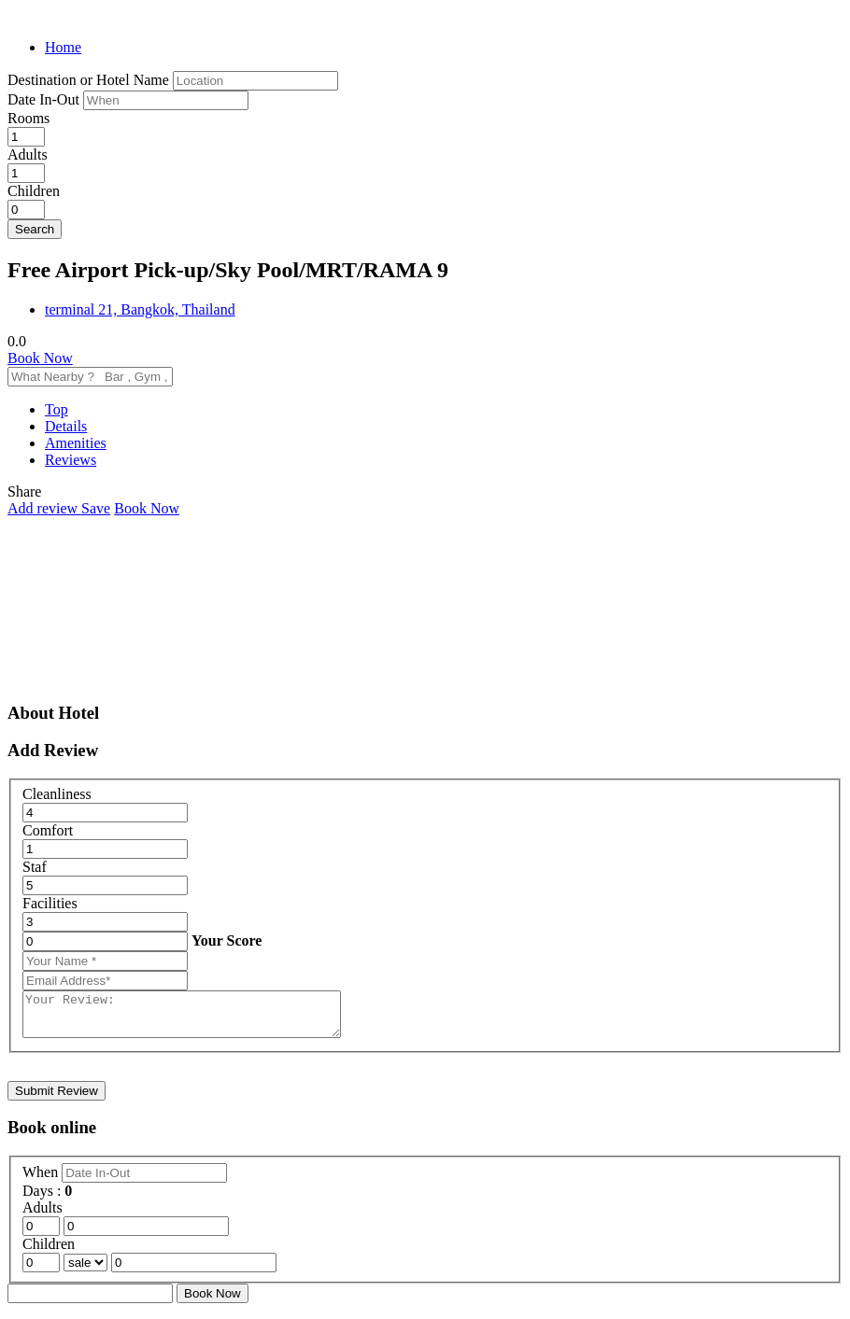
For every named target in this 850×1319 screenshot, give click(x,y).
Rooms (28, 118)
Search (34, 229)
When (42, 1180)
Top (56, 409)
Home (63, 47)
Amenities (75, 443)
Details (66, 426)
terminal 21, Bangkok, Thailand (140, 309)
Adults (27, 154)
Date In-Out (45, 99)
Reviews (70, 460)
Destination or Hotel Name (88, 80)
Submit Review (56, 1099)
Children (33, 191)
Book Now (40, 358)
